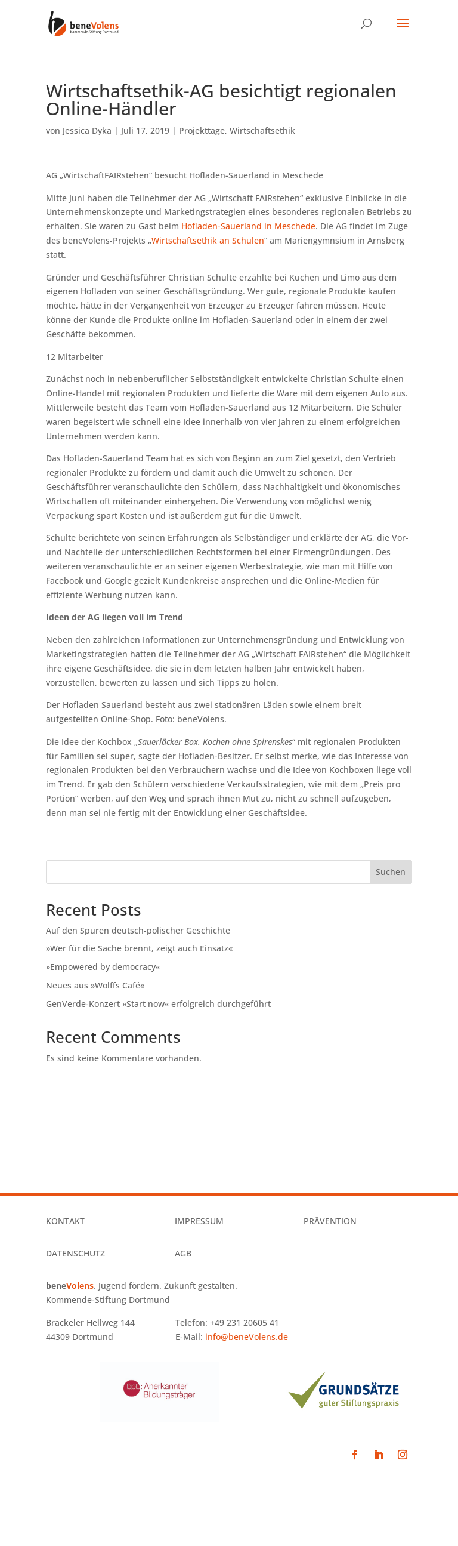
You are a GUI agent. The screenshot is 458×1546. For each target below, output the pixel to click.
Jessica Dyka (87, 130)
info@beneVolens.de (246, 1336)
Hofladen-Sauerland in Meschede (248, 226)
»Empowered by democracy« (103, 966)
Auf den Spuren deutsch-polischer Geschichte (138, 930)
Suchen (391, 871)
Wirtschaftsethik (262, 130)
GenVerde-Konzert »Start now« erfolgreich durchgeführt (158, 1003)
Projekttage (202, 130)
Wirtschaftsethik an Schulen (207, 240)
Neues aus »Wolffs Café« (95, 985)
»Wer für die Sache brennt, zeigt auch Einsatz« (139, 948)
